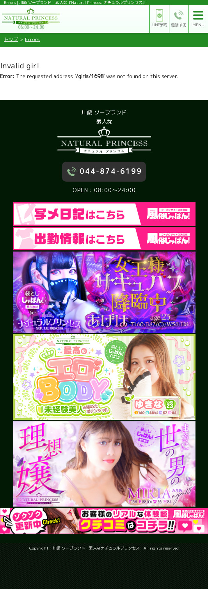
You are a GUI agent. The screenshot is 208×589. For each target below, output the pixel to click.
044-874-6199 (111, 171)
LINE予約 (159, 18)
